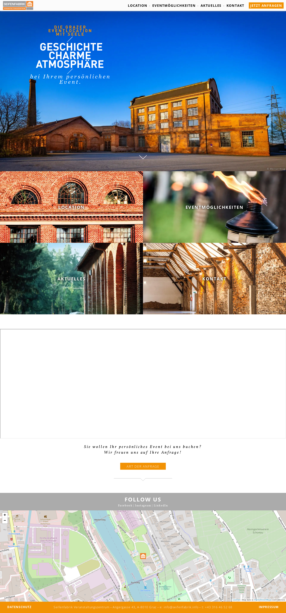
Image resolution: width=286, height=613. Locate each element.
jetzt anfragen (266, 5)
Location (137, 5)
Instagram (143, 506)
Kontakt (235, 5)
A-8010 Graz (146, 607)
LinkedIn (161, 506)
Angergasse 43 (124, 607)
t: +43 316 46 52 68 (217, 607)
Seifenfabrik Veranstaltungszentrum (81, 607)
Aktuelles (211, 5)
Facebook (125, 506)
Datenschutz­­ (19, 607)
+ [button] (5, 515)
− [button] (5, 521)
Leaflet (236, 600)
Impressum (269, 607)
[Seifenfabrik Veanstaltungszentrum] (20, 5)
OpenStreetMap (262, 600)
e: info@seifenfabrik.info (179, 607)
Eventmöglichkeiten (174, 5)
